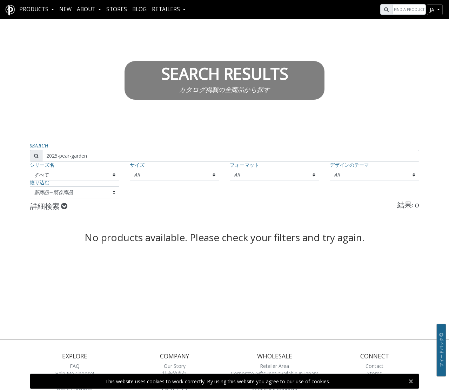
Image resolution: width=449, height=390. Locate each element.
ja (433, 9)
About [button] (87, 9)
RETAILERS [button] (166, 9)
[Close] (410, 381)
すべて (41, 174)
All (137, 174)
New (65, 9)
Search (39, 146)
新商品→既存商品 (53, 192)
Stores (116, 9)
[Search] (408, 9)
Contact (374, 366)
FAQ (75, 366)
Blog (139, 9)
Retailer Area (274, 366)
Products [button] (34, 9)
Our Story (175, 366)
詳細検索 (48, 207)
